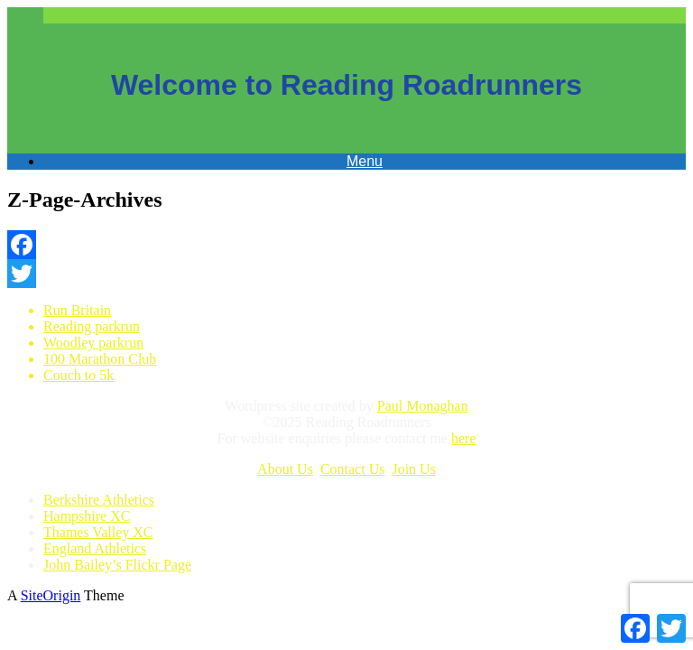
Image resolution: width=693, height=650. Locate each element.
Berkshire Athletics (98, 499)
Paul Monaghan (422, 405)
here (463, 438)
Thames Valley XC (97, 532)
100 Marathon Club (99, 359)
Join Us (413, 469)
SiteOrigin (51, 595)
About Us (285, 469)
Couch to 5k (78, 375)
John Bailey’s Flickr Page (117, 564)
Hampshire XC (86, 516)
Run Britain (77, 310)
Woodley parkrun (93, 342)
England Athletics (94, 548)
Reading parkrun (91, 326)
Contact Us (352, 469)
